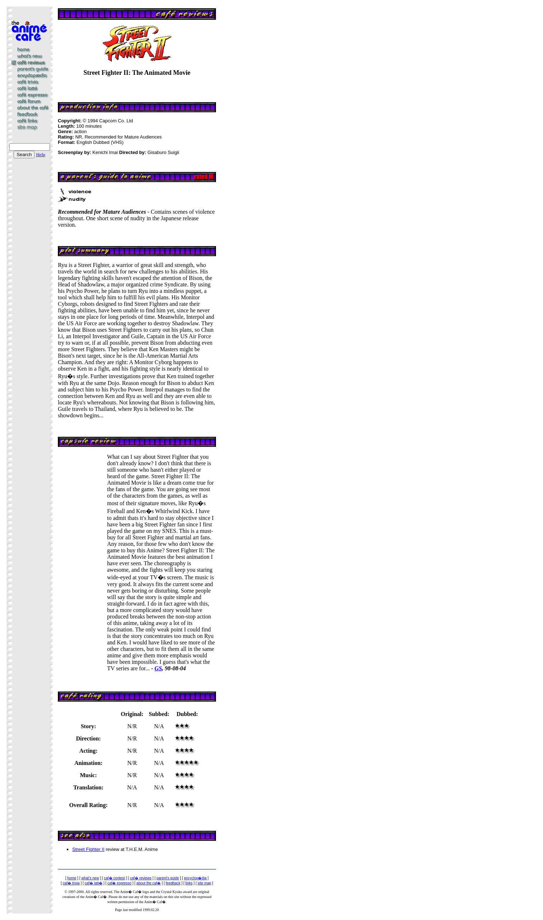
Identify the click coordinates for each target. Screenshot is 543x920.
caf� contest (114, 878)
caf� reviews (141, 878)
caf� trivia (71, 883)
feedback (173, 883)
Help (40, 154)
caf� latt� (93, 883)
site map (204, 883)
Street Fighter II (88, 849)
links (189, 883)
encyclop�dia (195, 878)
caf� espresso (119, 883)
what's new (90, 878)
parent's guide (167, 878)
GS (158, 668)
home (71, 878)
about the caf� (149, 883)
